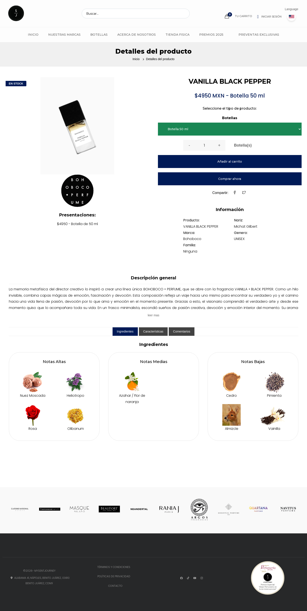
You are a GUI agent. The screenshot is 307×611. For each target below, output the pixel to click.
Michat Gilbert (245, 226)
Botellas (99, 35)
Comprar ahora (229, 179)
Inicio (33, 35)
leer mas (153, 315)
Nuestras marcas (64, 35)
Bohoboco (192, 238)
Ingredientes (125, 331)
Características (153, 331)
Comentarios (181, 331)
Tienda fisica (177, 35)
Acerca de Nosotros (136, 35)
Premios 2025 (211, 35)
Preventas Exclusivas (259, 35)
